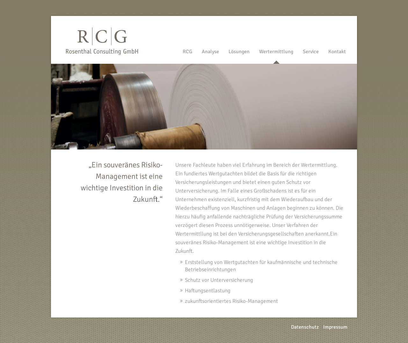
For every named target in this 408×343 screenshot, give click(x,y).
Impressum (335, 327)
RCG (187, 51)
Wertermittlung (276, 51)
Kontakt (337, 51)
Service (311, 51)
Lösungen (239, 51)
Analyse (210, 51)
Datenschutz (305, 327)
